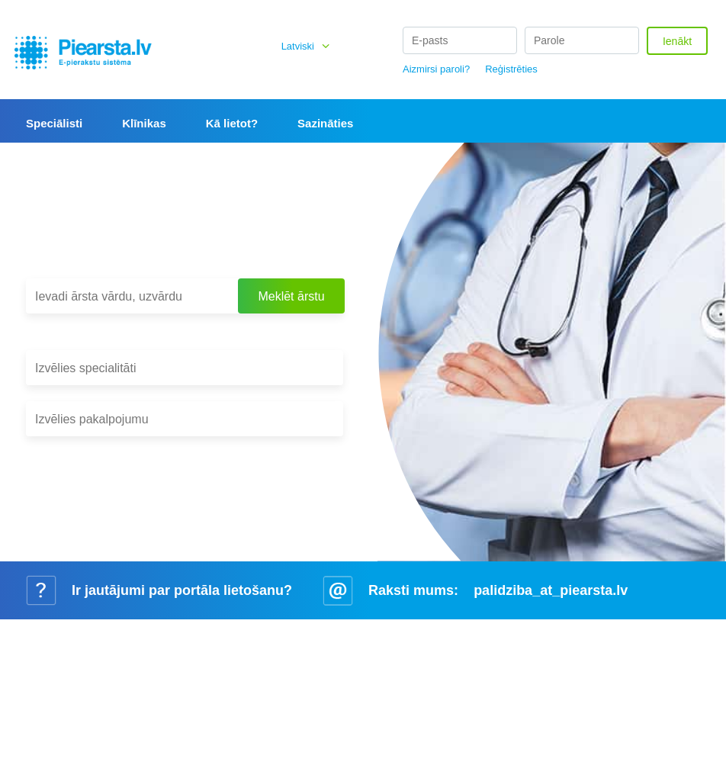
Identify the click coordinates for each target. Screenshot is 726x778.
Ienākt (677, 41)
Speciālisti (54, 123)
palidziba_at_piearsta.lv (551, 590)
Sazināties (325, 123)
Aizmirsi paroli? (436, 69)
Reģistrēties (511, 69)
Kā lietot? (232, 123)
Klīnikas (144, 123)
